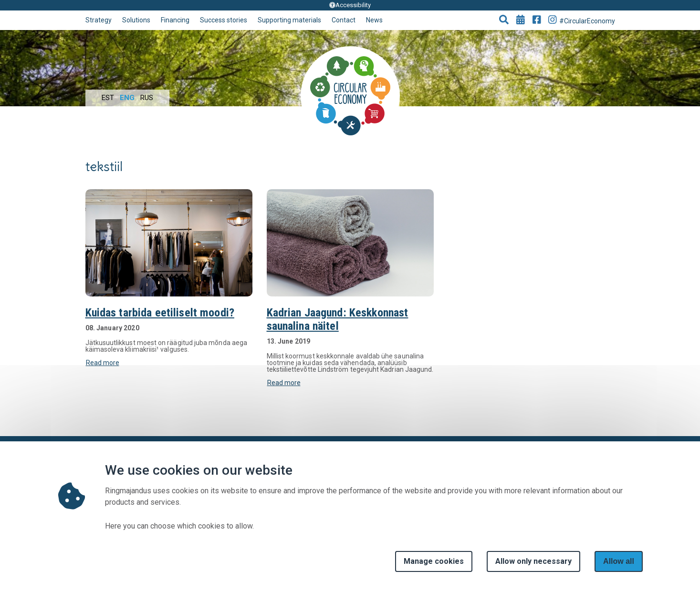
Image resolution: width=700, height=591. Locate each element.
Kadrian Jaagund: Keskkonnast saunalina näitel (337, 319)
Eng (127, 97)
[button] (504, 20)
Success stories (223, 20)
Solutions (136, 20)
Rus (146, 97)
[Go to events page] (520, 20)
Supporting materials (289, 20)
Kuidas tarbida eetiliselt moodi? (159, 312)
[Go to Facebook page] (537, 20)
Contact (343, 20)
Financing (175, 20)
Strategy (98, 20)
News (374, 20)
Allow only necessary (533, 561)
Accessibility (350, 5)
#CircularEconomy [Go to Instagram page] (581, 20)
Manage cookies (434, 561)
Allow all (618, 561)
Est (108, 97)
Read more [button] (102, 363)
